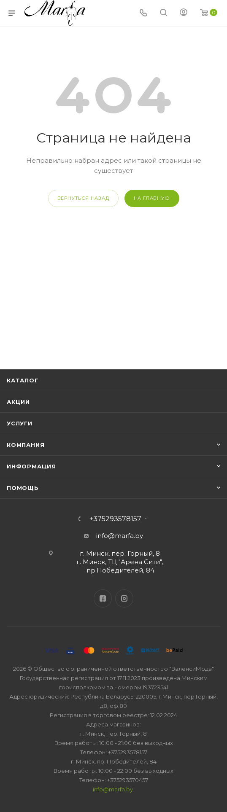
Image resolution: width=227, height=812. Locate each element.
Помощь (23, 487)
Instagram (124, 598)
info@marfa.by (119, 536)
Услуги (19, 423)
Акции (18, 401)
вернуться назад (83, 198)
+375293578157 (115, 519)
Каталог (22, 380)
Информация (31, 466)
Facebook (103, 598)
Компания (25, 444)
